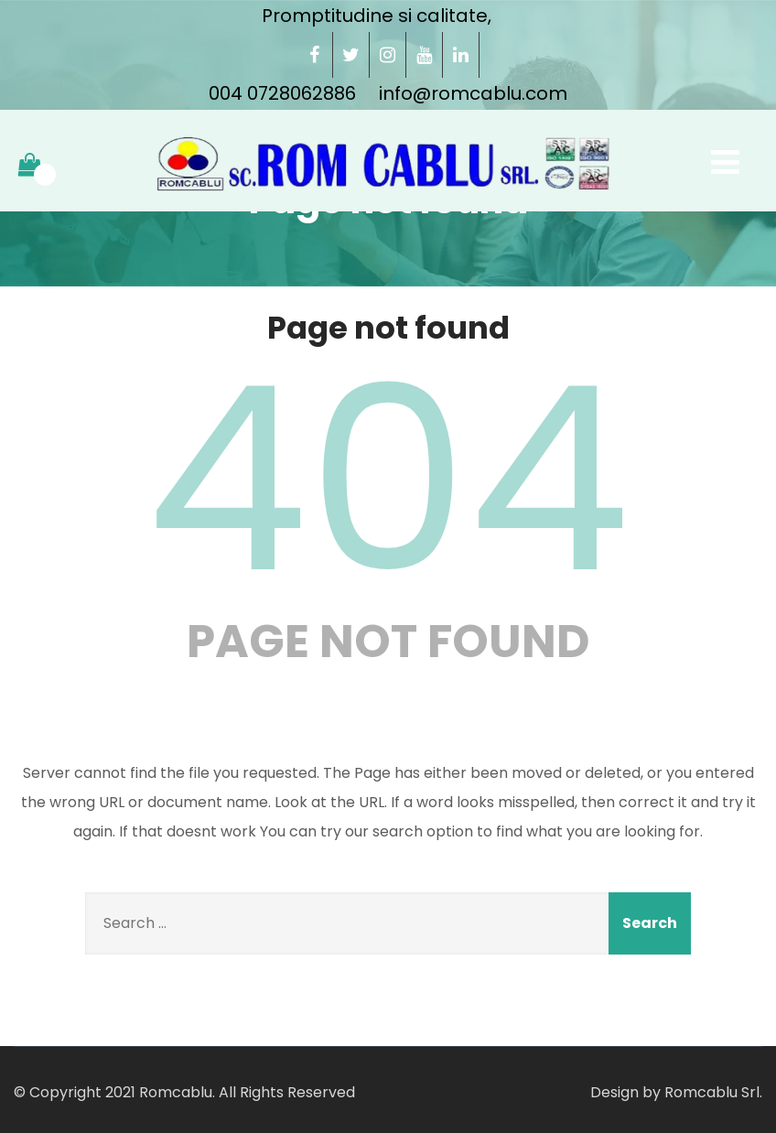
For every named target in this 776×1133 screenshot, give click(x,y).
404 (388, 479)
